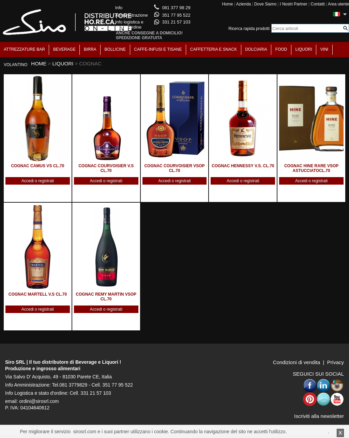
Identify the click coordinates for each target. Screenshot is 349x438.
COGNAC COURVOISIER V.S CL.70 (106, 168)
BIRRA (90, 49)
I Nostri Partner (293, 4)
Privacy (335, 362)
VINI (324, 49)
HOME (38, 63)
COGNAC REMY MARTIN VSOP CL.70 (106, 296)
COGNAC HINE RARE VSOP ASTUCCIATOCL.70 (311, 168)
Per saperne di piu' (308, 431)
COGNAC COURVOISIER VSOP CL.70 (174, 168)
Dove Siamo (265, 4)
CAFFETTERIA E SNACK (213, 49)
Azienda (243, 4)
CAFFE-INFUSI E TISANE (158, 49)
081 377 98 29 (176, 7)
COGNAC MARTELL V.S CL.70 (38, 294)
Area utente (338, 4)
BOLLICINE (115, 49)
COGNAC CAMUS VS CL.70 (37, 165)
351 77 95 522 (176, 15)
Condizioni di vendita (296, 362)
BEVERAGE (64, 49)
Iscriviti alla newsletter (319, 416)
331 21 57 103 (176, 22)
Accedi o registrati (37, 180)
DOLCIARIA (256, 49)
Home (227, 4)
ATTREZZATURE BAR (24, 49)
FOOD (281, 49)
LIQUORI (303, 49)
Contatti (317, 4)
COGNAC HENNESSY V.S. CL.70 (243, 165)
